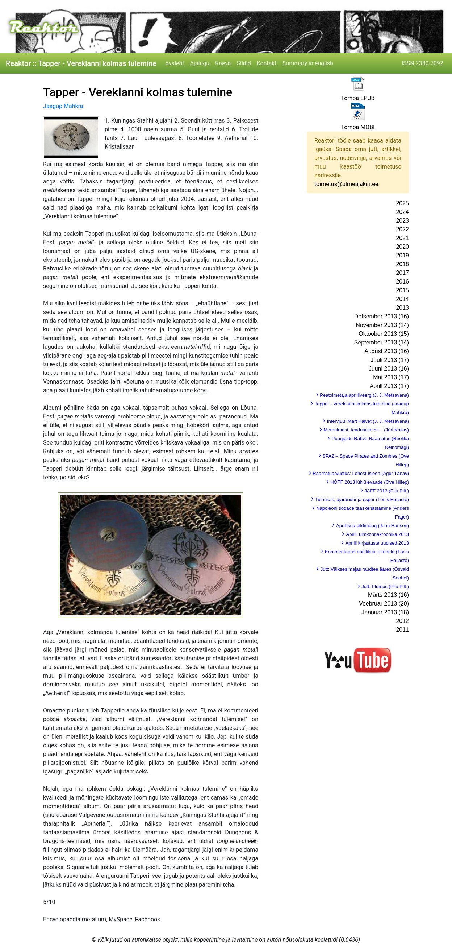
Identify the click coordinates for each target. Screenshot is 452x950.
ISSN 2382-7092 (422, 63)
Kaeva (223, 63)
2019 (402, 255)
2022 (402, 229)
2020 (402, 247)
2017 (402, 273)
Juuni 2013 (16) (389, 368)
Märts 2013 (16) (388, 595)
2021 (402, 238)
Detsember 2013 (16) (381, 316)
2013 (402, 308)
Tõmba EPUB (357, 98)
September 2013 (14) (381, 342)
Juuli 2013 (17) (390, 360)
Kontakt (267, 63)
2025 (402, 203)
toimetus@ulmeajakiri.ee (346, 184)
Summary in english (307, 63)
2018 (402, 264)
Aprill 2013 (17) (389, 386)
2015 (402, 290)
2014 (402, 299)
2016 (402, 281)
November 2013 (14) (382, 325)
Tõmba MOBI (358, 127)
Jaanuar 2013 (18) (385, 612)
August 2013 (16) (386, 351)
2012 (402, 621)
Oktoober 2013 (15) (384, 334)
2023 (402, 221)
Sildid (244, 63)
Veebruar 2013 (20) (384, 603)
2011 (402, 630)
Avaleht (174, 63)
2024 (402, 212)
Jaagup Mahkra (63, 106)
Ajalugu (199, 63)
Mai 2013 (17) (391, 377)
